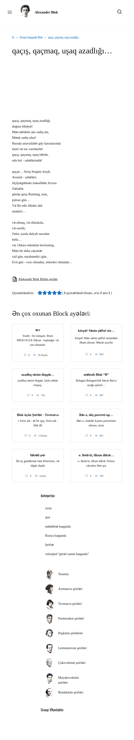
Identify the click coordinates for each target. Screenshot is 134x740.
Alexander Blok (46, 12)
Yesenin (63, 573)
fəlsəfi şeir (37, 454)
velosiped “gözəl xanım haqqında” (67, 553)
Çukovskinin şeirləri (71, 662)
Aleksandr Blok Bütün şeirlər (38, 279)
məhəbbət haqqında (58, 526)
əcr (37, 330)
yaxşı (48, 507)
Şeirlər (49, 544)
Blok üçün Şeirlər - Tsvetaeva (38, 414)
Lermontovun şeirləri (72, 647)
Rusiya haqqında (55, 535)
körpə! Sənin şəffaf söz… (96, 330)
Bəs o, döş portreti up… (96, 414)
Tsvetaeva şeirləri (70, 603)
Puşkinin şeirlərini (70, 632)
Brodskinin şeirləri (70, 691)
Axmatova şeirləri (70, 588)
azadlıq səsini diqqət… (37, 374)
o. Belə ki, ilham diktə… (96, 454)
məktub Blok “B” (96, 374)
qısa (47, 516)
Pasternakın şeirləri (71, 617)
